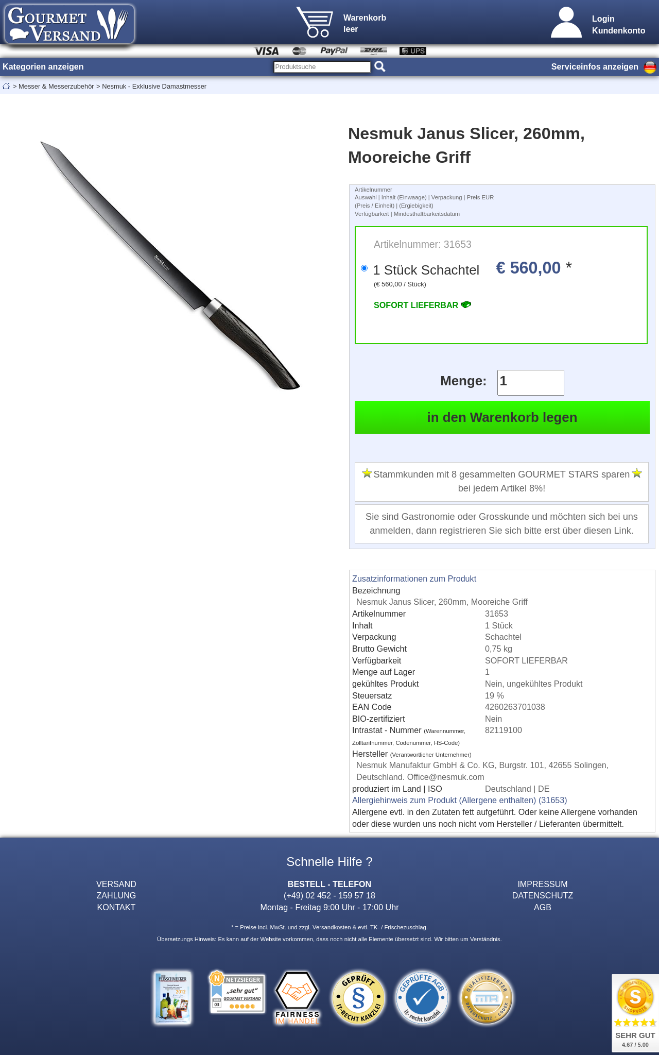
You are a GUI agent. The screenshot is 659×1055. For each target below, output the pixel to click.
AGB (542, 907)
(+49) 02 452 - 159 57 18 (329, 895)
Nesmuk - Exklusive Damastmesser (154, 86)
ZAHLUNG (116, 895)
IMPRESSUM (542, 884)
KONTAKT (116, 907)
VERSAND (116, 884)
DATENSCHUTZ (543, 895)
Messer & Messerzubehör (56, 86)
